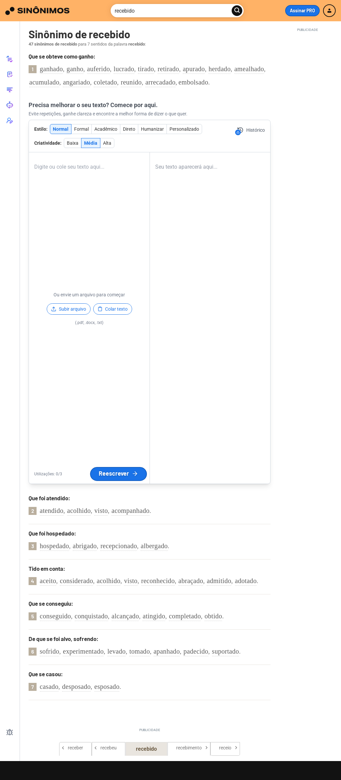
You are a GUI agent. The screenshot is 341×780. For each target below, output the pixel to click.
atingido (154, 616)
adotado (246, 580)
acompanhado (130, 510)
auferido (98, 69)
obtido (213, 616)
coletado (105, 82)
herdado (219, 69)
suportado (225, 651)
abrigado (85, 545)
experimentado (83, 651)
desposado (76, 686)
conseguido (55, 616)
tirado (146, 69)
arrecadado (160, 82)
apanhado (167, 651)
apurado (194, 69)
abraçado (190, 580)
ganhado (51, 69)
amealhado (249, 69)
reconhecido (158, 580)
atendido (51, 510)
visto (101, 510)
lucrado (124, 69)
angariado (76, 82)
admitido (219, 580)
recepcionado (118, 545)
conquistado (91, 616)
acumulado (44, 82)
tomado (139, 651)
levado (116, 651)
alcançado (125, 616)
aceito (48, 580)
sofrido (49, 651)
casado (49, 686)
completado (185, 616)
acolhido (79, 510)
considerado (76, 580)
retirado (168, 69)
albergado (154, 545)
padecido (195, 651)
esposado (107, 686)
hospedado (54, 545)
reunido (131, 82)
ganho (74, 69)
